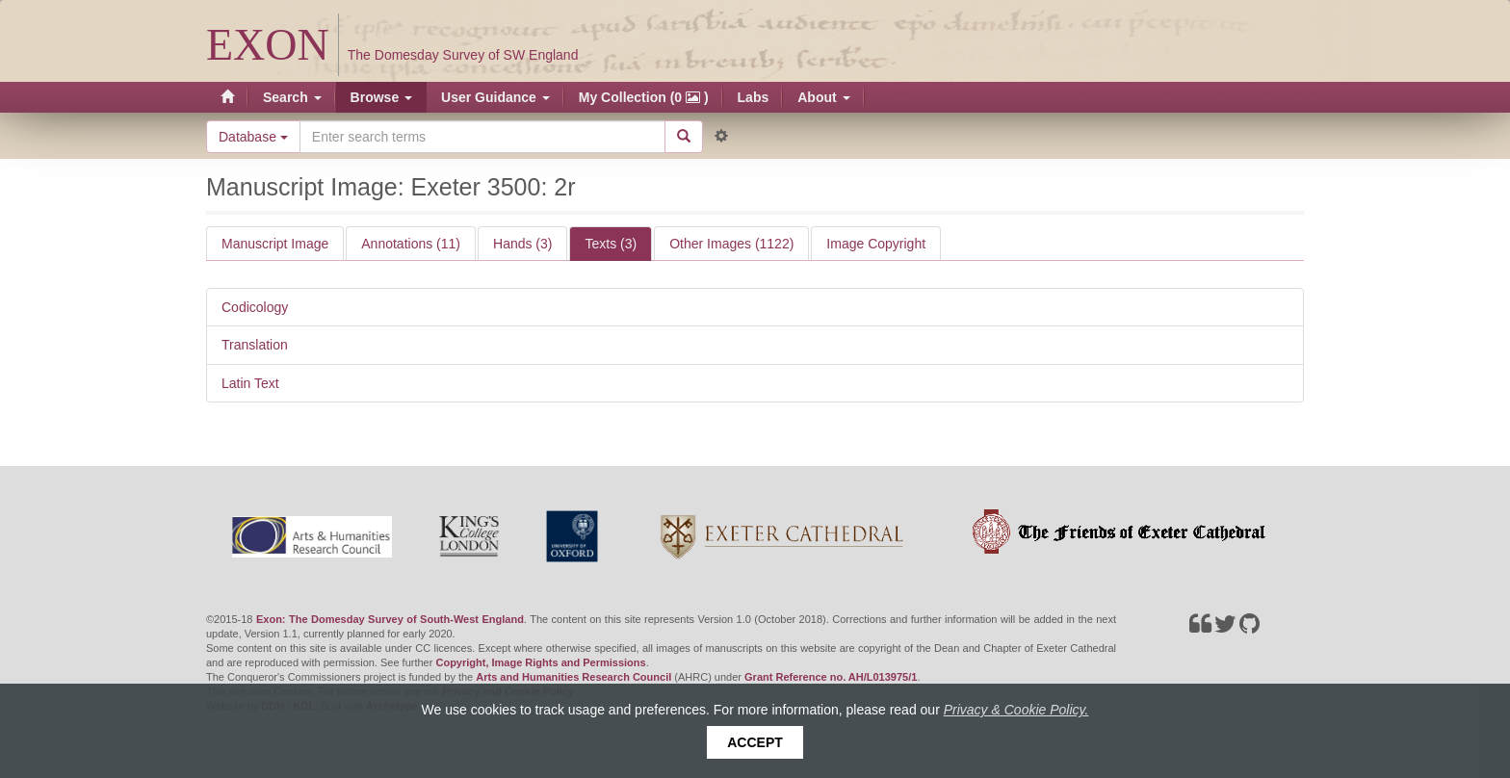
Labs (753, 97)
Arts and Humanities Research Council (573, 677)
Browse (381, 97)
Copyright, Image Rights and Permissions (540, 662)
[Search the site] (482, 136)
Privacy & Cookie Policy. (1016, 709)
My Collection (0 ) (644, 97)
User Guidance (495, 97)
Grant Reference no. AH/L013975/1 (830, 677)
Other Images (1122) (731, 243)
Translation (254, 344)
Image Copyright (875, 243)
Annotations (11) (410, 243)
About (823, 97)
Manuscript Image (274, 243)
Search (292, 97)
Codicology (254, 307)
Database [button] (253, 136)
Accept (755, 742)
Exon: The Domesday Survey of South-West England (390, 619)
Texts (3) (611, 243)
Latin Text (250, 383)
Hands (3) (522, 243)
